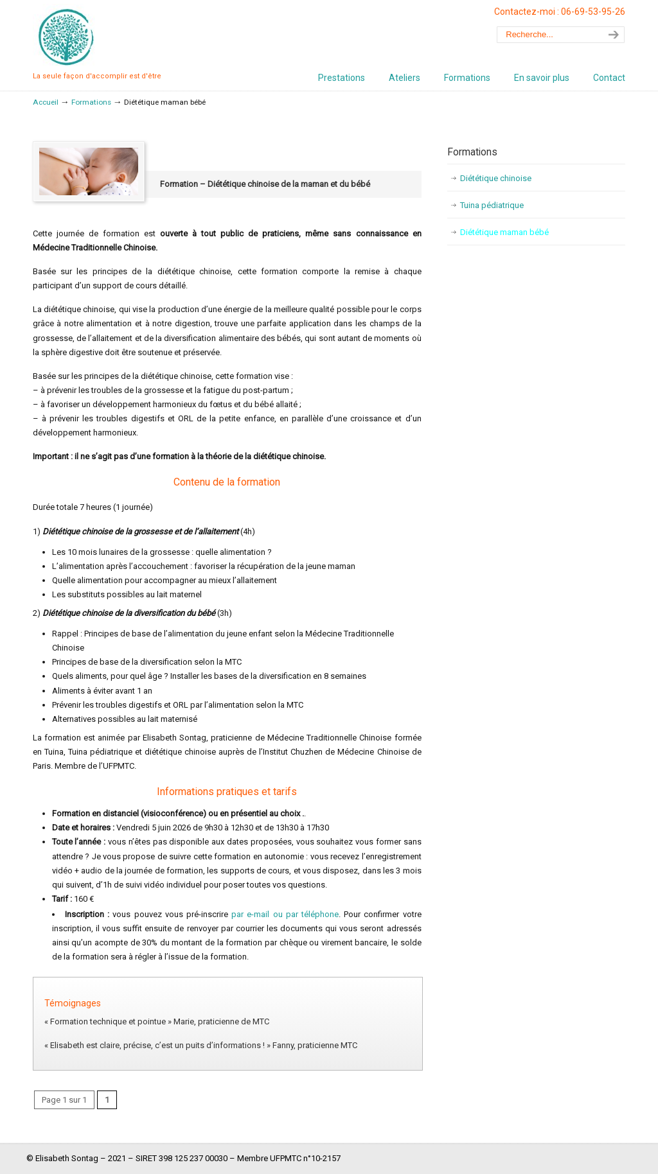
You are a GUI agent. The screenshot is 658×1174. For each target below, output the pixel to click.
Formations (91, 102)
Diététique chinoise (495, 178)
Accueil (45, 102)
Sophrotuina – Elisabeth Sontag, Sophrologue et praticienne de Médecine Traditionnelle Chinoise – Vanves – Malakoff (65, 36)
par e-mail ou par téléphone (285, 914)
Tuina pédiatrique (492, 205)
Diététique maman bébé (504, 232)
